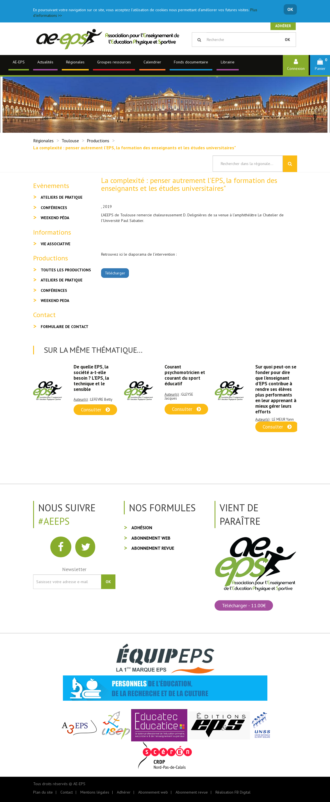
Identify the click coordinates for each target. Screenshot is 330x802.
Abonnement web (150, 538)
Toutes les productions (66, 269)
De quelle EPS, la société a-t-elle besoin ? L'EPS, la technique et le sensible (91, 378)
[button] (320, 65)
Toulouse (70, 140)
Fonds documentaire (191, 62)
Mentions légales (94, 792)
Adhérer (283, 26)
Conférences (54, 207)
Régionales (75, 62)
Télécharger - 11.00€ (244, 605)
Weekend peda (55, 300)
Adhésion (141, 527)
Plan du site (43, 792)
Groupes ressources (114, 62)
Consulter (95, 409)
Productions (98, 140)
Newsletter (74, 569)
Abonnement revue (152, 548)
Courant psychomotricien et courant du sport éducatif (185, 375)
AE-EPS (19, 62)
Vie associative (55, 243)
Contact (66, 792)
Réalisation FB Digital (233, 792)
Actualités (45, 62)
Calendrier (152, 62)
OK (290, 9)
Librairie (228, 62)
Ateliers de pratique (62, 197)
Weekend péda (55, 217)
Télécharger (115, 273)
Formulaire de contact (64, 326)
